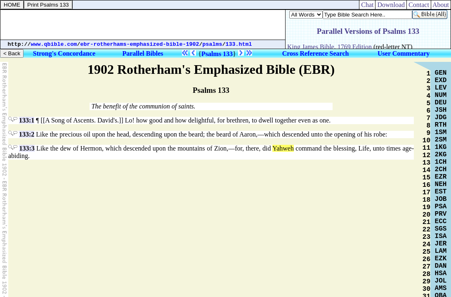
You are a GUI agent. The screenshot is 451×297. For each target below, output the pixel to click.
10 (426, 140)
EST (441, 192)
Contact (419, 4)
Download (390, 4)
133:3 (26, 148)
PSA (441, 206)
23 (426, 237)
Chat (367, 4)
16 (426, 185)
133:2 (26, 134)
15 (426, 178)
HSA (441, 273)
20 (426, 215)
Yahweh (283, 148)
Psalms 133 (217, 53)
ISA (441, 236)
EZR (441, 177)
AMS (441, 288)
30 (426, 289)
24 (426, 244)
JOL (441, 281)
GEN (441, 73)
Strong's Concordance (64, 53)
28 (426, 274)
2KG (441, 154)
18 (426, 200)
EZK (441, 258)
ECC (441, 221)
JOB (441, 199)
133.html (239, 44)
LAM (441, 251)
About (441, 4)
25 (426, 252)
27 (426, 267)
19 (426, 207)
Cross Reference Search (315, 53)
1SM (441, 132)
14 (426, 170)
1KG (441, 147)
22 (426, 229)
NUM (441, 95)
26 (426, 259)
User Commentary (404, 53)
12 (426, 155)
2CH (441, 169)
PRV (441, 214)
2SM (441, 140)
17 (426, 192)
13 (426, 163)
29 (426, 281)
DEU (441, 102)
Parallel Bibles (142, 53)
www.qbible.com (54, 44)
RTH (441, 125)
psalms (212, 44)
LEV (441, 88)
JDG (441, 117)
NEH (441, 184)
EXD (441, 80)
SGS (441, 229)
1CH (441, 162)
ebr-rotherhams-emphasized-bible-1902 (139, 44)
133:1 (26, 120)
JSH (441, 110)
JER (441, 244)
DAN (441, 266)
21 (426, 222)
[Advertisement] (142, 24)
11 (426, 148)
